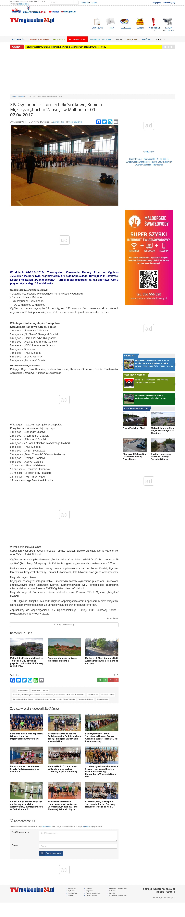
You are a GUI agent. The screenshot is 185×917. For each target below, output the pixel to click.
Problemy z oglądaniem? (117, 888)
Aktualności (18, 39)
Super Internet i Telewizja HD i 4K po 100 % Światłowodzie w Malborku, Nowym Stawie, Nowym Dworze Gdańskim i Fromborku (149, 162)
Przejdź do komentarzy (64, 625)
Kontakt (93, 2)
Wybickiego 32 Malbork (40, 690)
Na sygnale (59, 39)
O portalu (88, 888)
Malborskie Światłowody (117, 895)
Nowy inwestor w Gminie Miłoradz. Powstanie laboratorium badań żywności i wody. (66, 47)
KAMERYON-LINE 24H (168, 29)
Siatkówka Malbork (107, 695)
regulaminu (46, 826)
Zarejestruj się (169, 3)
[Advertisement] (92, 71)
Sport (119, 39)
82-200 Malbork (23, 690)
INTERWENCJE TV (154, 29)
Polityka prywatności (92, 893)
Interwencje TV (77, 39)
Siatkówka (78, 122)
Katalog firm (71, 893)
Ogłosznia (70, 891)
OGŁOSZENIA (97, 27)
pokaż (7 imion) (23, 4)
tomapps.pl (171, 898)
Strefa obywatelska (100, 39)
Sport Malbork (93, 695)
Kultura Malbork (102, 699)
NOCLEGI (140, 27)
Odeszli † (160, 39)
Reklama (85, 2)
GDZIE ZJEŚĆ (126, 27)
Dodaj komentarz (50, 853)
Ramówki (146, 39)
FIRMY (111, 27)
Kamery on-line (90, 895)
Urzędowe (132, 39)
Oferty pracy (148, 152)
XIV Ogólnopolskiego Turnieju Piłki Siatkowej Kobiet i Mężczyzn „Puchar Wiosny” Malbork (44, 699)
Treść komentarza (20, 832)
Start (14, 96)
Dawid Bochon (58, 122)
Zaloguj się (156, 3)
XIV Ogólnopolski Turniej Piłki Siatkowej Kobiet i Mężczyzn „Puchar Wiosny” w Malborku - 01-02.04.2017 (48, 695)
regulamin (86, 826)
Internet (70, 895)
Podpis (15, 845)
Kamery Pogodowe (39, 39)
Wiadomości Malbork (85, 699)
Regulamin (89, 891)
